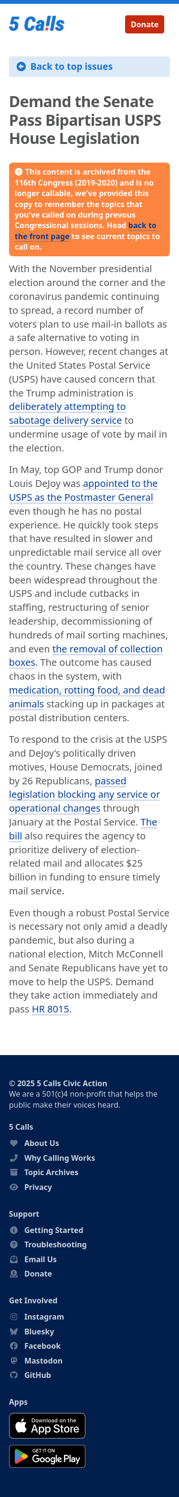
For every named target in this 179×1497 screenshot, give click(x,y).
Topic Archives (51, 1172)
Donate (144, 24)
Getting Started (54, 1230)
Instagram (44, 1316)
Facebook (42, 1346)
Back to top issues (65, 66)
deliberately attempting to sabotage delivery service (67, 413)
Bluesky (39, 1331)
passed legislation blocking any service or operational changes (84, 794)
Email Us (40, 1259)
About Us (41, 1143)
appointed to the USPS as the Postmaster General (83, 490)
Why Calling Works (59, 1158)
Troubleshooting (55, 1244)
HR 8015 (50, 1008)
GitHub (37, 1375)
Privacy (38, 1187)
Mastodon (43, 1360)
